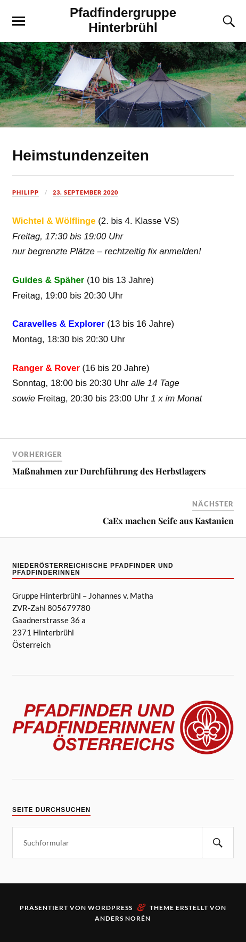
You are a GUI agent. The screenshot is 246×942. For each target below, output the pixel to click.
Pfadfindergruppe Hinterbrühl (123, 20)
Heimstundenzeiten (80, 155)
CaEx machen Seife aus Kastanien (168, 520)
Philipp (25, 192)
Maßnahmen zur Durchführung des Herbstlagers (109, 471)
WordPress (110, 908)
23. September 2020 (85, 192)
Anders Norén (123, 918)
